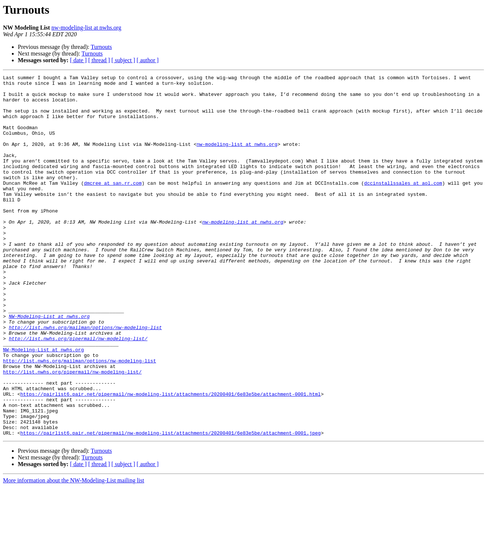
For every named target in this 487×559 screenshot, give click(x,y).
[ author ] (148, 60)
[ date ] (78, 60)
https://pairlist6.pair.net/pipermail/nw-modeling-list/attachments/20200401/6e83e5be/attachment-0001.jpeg (170, 505)
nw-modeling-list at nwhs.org (86, 27)
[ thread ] (99, 60)
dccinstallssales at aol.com (403, 205)
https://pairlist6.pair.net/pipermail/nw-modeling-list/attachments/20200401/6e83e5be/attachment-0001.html (170, 458)
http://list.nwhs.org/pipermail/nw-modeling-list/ (78, 391)
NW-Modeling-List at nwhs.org (49, 365)
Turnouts (101, 47)
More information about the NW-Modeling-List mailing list (73, 552)
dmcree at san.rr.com (112, 205)
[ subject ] (123, 60)
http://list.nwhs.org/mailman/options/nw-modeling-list (85, 378)
